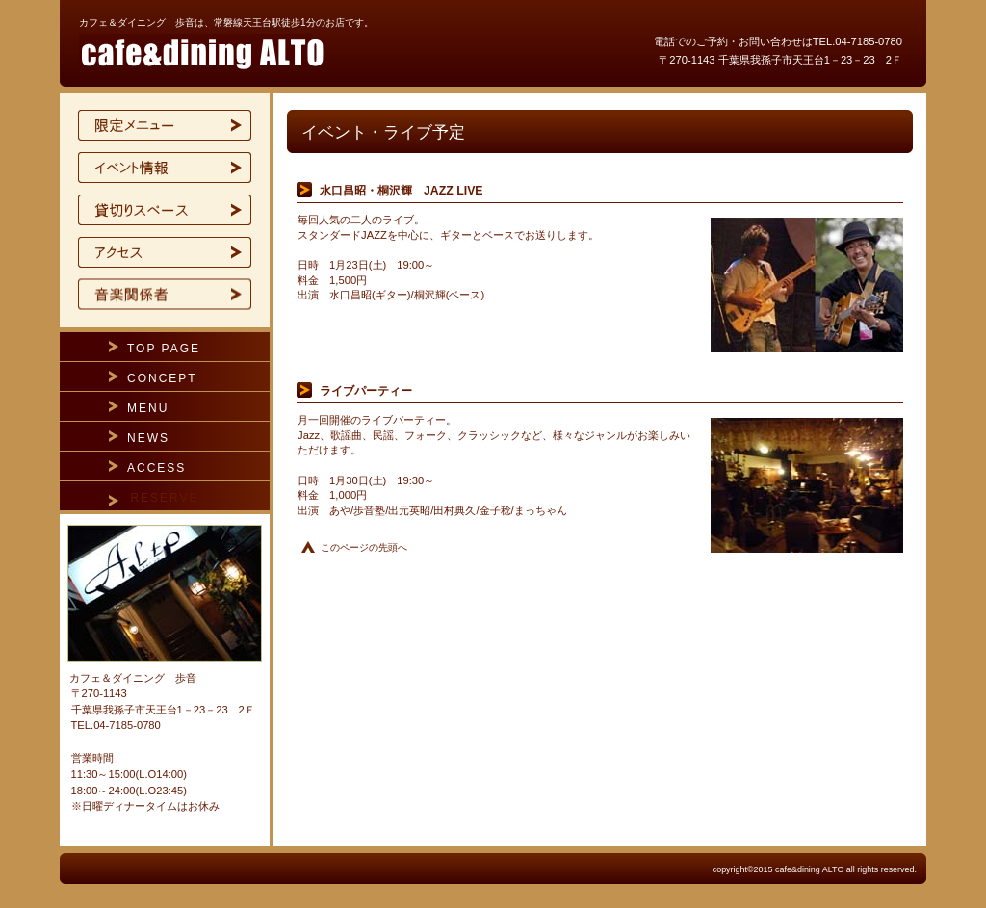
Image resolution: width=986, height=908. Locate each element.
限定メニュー (164, 125)
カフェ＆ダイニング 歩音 (310, 52)
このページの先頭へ (364, 547)
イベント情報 (164, 167)
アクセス (164, 252)
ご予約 (164, 294)
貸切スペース (164, 210)
